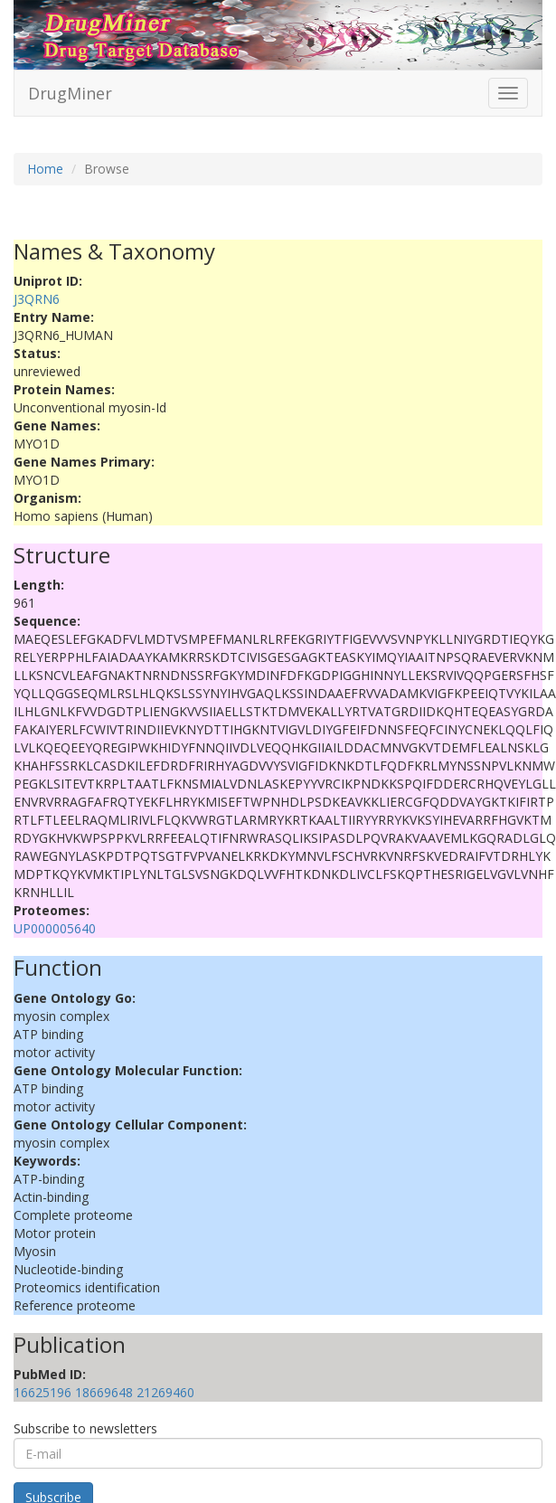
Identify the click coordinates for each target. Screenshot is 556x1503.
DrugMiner (70, 93)
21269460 (165, 1392)
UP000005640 (55, 928)
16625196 (42, 1392)
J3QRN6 (37, 298)
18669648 (104, 1392)
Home (45, 168)
